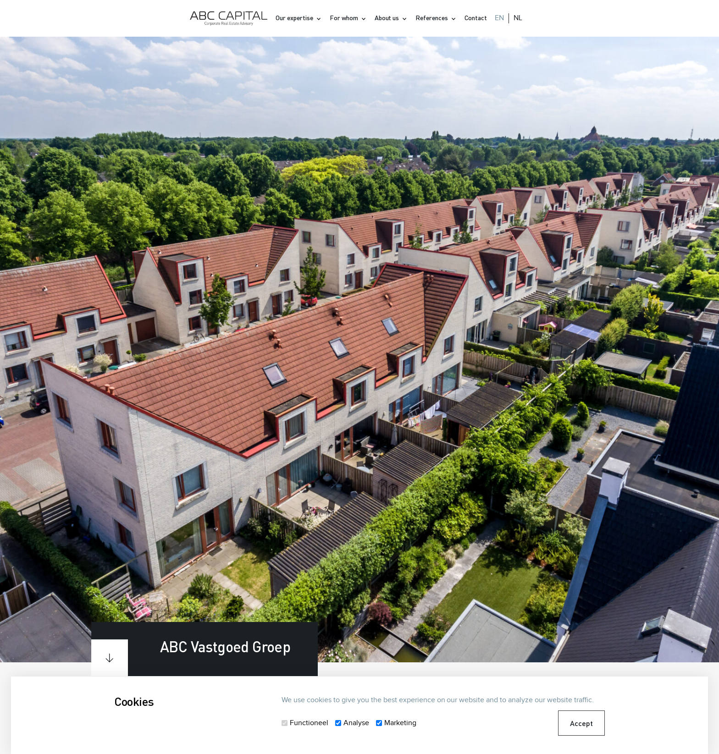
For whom (345, 18)
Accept (581, 723)
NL (518, 18)
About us (388, 18)
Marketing (400, 723)
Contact (476, 18)
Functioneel (309, 723)
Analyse (356, 723)
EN (499, 18)
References (432, 18)
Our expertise (295, 18)
